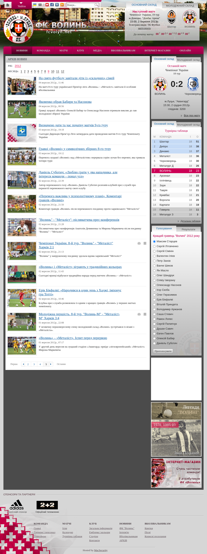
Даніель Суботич (167, 343)
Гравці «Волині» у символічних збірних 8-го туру (75, 149)
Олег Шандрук (165, 275)
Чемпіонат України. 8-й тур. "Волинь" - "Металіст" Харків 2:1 (76, 245)
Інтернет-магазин (157, 50)
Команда (43, 50)
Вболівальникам (123, 50)
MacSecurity (101, 550)
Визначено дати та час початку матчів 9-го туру (73, 125)
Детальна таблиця (191, 220)
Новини (21, 50)
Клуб (80, 50)
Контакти (94, 540)
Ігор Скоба (163, 289)
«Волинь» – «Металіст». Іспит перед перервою (73, 338)
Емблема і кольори (99, 532)
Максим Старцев (167, 241)
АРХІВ (123, 540)
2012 (18, 65)
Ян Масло (163, 270)
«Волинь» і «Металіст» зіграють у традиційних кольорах (80, 267)
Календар (67, 532)
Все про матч (192, 115)
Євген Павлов (165, 333)
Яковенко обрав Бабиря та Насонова (65, 102)
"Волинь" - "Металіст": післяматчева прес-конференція (79, 220)
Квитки (149, 528)
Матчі (63, 50)
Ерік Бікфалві (165, 299)
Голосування (164, 228)
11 (57, 71)
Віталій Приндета (167, 304)
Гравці (37, 528)
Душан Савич (165, 328)
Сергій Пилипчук (167, 323)
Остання (61, 364)
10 (52, 71)
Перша (14, 364)
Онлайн (185, 50)
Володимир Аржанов (169, 309)
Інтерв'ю (124, 532)
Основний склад (144, 4)
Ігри (64, 528)
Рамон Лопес (165, 318)
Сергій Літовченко (167, 246)
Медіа (97, 50)
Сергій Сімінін (165, 251)
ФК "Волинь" (126, 528)
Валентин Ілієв (166, 255)
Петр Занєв (164, 260)
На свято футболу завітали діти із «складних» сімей (76, 78)
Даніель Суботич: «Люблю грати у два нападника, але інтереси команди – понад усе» (78, 174)
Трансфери (40, 536)
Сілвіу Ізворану (166, 280)
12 (62, 71)
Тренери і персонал (44, 532)
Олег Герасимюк (167, 294)
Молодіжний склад (180, 5)
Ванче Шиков (165, 265)
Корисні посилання (155, 536)
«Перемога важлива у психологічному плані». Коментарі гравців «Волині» (80, 198)
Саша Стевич (165, 314)
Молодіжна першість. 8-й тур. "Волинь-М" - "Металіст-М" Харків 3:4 (79, 316)
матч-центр (144, 28)
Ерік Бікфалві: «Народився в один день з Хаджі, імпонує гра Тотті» (80, 292)
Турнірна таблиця (72, 536)
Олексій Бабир (166, 338)
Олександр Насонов (169, 284)
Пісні (148, 532)
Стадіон (93, 536)
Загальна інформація (100, 528)
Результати (188, 229)
